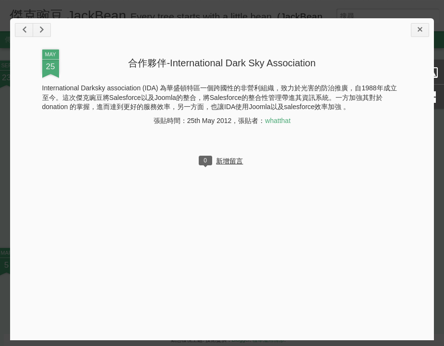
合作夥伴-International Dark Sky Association (221, 63)
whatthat (277, 120)
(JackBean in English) (323, 17)
